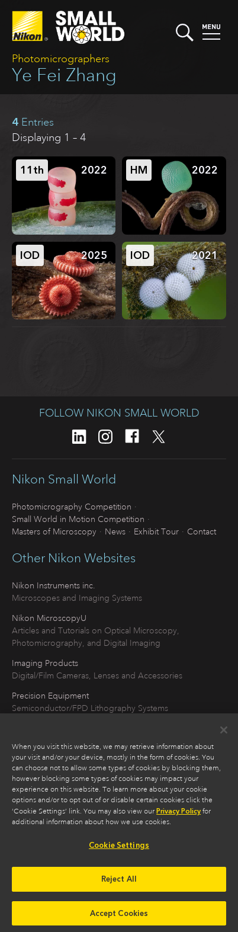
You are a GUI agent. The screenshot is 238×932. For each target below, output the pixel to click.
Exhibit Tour (156, 531)
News (115, 531)
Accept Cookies (119, 916)
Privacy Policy (178, 815)
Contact (201, 531)
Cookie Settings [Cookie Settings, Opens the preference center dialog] (119, 848)
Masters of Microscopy (54, 531)
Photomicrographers (61, 58)
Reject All (119, 881)
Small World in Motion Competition (78, 519)
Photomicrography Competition (71, 506)
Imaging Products (45, 663)
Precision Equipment (50, 695)
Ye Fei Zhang (64, 75)
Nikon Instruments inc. (53, 585)
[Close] (224, 733)
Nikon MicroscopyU (49, 618)
